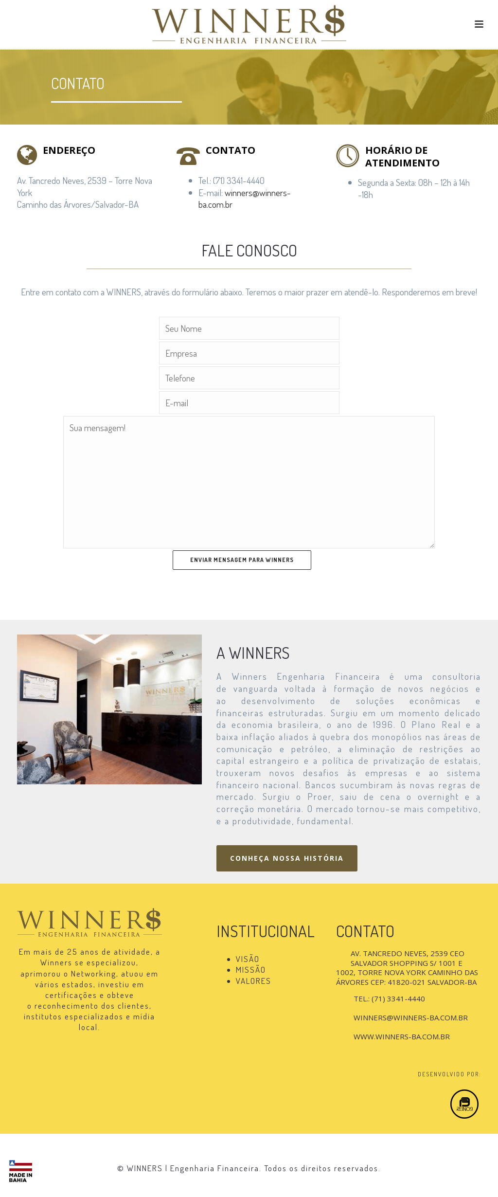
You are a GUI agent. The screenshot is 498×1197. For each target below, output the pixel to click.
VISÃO (248, 959)
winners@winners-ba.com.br (244, 198)
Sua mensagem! (248, 482)
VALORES (253, 981)
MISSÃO (251, 969)
